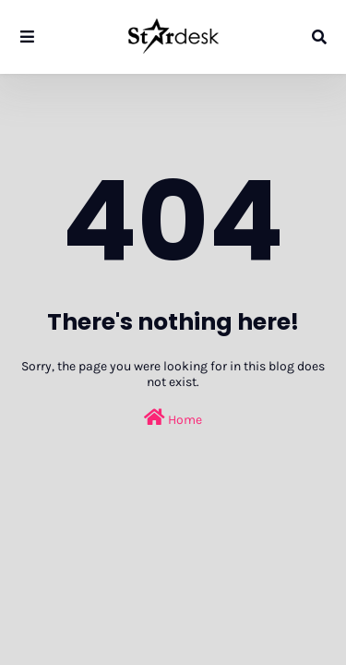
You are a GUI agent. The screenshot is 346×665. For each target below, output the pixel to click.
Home (173, 418)
